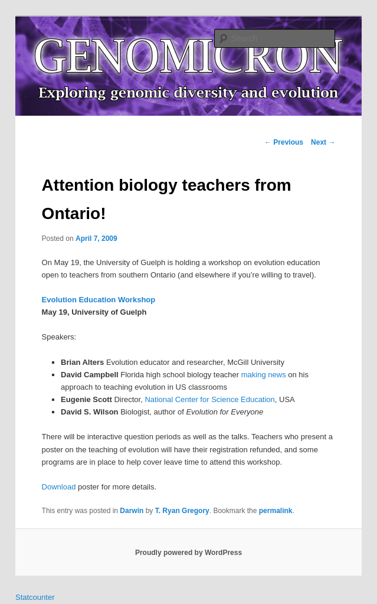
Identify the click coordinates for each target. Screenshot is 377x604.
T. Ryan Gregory (182, 511)
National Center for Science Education (209, 399)
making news (263, 374)
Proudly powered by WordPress (188, 553)
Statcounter (35, 597)
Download (59, 486)
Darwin (131, 511)
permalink (276, 511)
